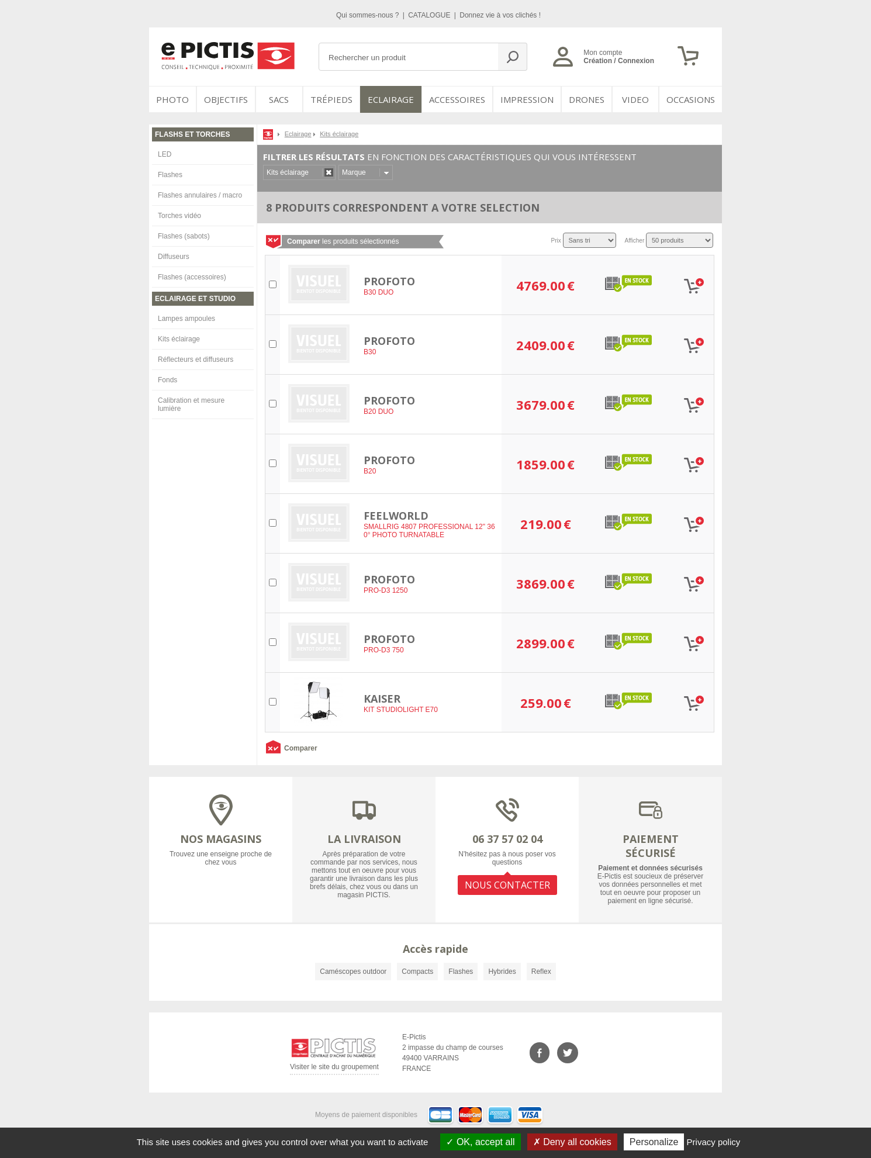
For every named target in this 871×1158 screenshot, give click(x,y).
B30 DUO (378, 292)
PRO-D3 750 (384, 650)
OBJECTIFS (226, 99)
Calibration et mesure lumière (191, 404)
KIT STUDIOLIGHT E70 (401, 710)
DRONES (586, 99)
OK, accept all (480, 1142)
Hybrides (502, 971)
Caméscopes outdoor (353, 971)
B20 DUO (378, 411)
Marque (354, 172)
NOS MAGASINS (220, 839)
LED (164, 154)
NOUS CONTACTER (507, 885)
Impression (527, 99)
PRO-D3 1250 (385, 590)
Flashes (170, 175)
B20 (370, 471)
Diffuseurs (173, 257)
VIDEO (635, 99)
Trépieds (331, 99)
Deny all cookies (572, 1142)
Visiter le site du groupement (334, 1069)
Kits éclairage (179, 339)
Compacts (417, 971)
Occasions (690, 99)
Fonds (167, 380)
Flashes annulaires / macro (200, 195)
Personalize (654, 1142)
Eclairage (391, 99)
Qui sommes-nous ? (368, 15)
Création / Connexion (618, 61)
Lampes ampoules (186, 318)
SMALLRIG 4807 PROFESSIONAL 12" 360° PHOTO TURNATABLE (429, 531)
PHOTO (172, 99)
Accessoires (457, 99)
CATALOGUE (430, 15)
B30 (370, 352)
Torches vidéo (179, 216)
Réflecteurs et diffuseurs (195, 359)
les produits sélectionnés (343, 241)
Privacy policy (714, 1142)
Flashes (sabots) (184, 236)
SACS (279, 99)
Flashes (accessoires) (192, 277)
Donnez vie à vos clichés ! (500, 15)
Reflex (541, 971)
